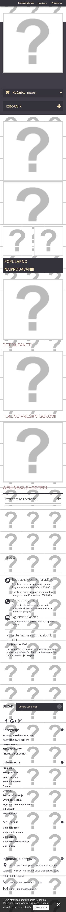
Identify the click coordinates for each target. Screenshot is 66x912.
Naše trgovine (10, 777)
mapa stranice (10, 813)
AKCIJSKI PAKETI (12, 749)
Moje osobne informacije (16, 841)
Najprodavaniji (19, 269)
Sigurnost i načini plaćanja (17, 804)
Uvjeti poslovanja (12, 800)
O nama (7, 786)
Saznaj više (41, 907)
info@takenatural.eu (27, 889)
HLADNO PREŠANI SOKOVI (18, 735)
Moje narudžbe (11, 827)
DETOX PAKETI (11, 744)
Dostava (7, 790)
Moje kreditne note (13, 832)
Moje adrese (9, 837)
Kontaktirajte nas (26, 3)
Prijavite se (57, 3)
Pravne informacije (13, 795)
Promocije (8, 768)
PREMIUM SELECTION (15, 753)
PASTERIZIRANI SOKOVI (16, 740)
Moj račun (10, 822)
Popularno (15, 261)
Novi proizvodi (10, 772)
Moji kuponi (9, 846)
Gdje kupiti (8, 809)
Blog (10, 557)
